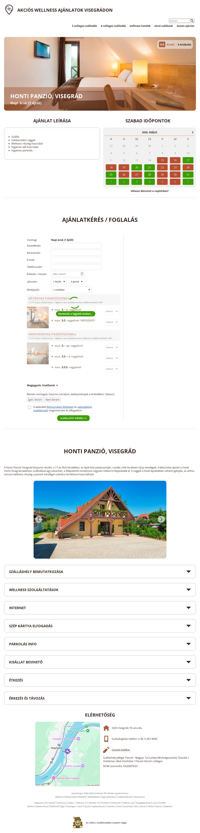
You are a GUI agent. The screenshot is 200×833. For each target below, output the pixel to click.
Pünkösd (105, 802)
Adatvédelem (94, 796)
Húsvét (51, 802)
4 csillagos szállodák (113, 26)
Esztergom (71, 806)
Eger (63, 806)
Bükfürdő (54, 806)
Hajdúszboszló (98, 806)
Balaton (31, 806)
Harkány (111, 806)
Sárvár (143, 806)
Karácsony (61, 802)
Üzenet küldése (121, 749)
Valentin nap (128, 802)
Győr (80, 806)
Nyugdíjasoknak (143, 802)
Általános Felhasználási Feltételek (70, 796)
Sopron (158, 806)
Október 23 (94, 802)
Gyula (87, 806)
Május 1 (71, 802)
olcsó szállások (163, 26)
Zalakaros (168, 806)
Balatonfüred (42, 806)
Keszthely (127, 806)
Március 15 (82, 802)
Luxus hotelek (159, 802)
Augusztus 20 (40, 802)
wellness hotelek (140, 26)
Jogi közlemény (109, 796)
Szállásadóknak (124, 796)
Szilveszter (116, 802)
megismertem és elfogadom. (65, 410)
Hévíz (119, 806)
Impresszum (139, 796)
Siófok (150, 806)
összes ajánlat (185, 26)
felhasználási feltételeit (60, 407)
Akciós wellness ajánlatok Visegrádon (65, 10)
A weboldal (40, 407)
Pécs (136, 806)
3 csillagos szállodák (84, 26)
